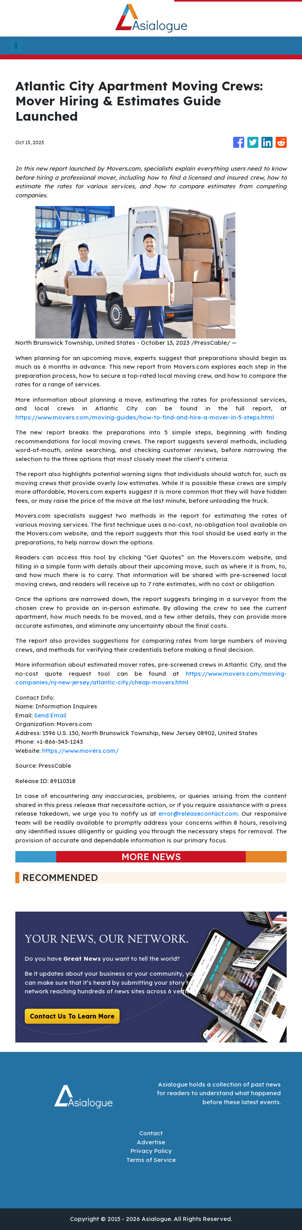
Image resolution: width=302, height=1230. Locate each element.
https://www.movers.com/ (80, 750)
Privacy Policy (151, 1151)
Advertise (151, 1142)
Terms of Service (151, 1160)
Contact (151, 1133)
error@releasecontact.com (198, 813)
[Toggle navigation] (15, 45)
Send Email (50, 715)
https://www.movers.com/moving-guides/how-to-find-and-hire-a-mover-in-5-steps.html (144, 417)
